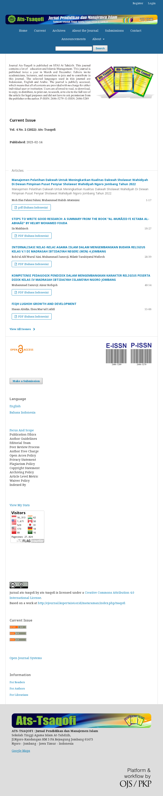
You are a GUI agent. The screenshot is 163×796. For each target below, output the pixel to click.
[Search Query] (73, 48)
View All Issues (20, 329)
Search (100, 48)
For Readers (17, 682)
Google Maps (21, 751)
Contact (135, 31)
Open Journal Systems (26, 658)
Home (23, 31)
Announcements (73, 39)
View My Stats (20, 505)
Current (40, 31)
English (15, 406)
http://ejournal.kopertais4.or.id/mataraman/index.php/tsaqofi (81, 603)
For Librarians (19, 695)
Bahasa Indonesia (23, 412)
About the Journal (85, 31)
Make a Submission (26, 381)
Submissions (114, 31)
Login (151, 3)
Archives (58, 31)
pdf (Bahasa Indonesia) (33, 207)
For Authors (17, 688)
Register (138, 3)
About (97, 39)
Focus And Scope (22, 430)
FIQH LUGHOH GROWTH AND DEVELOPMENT (44, 304)
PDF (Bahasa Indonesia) (33, 236)
